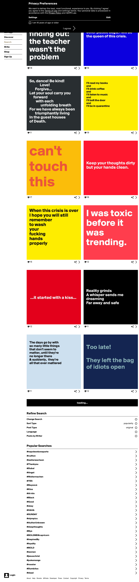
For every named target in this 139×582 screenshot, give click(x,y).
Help (33, 578)
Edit (108, 17)
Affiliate (45, 578)
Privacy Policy (55, 13)
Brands (39, 578)
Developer (53, 578)
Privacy (80, 578)
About (29, 578)
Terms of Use (51, 11)
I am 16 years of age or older (45, 23)
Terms (87, 578)
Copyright (73, 578)
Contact (66, 578)
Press (60, 578)
